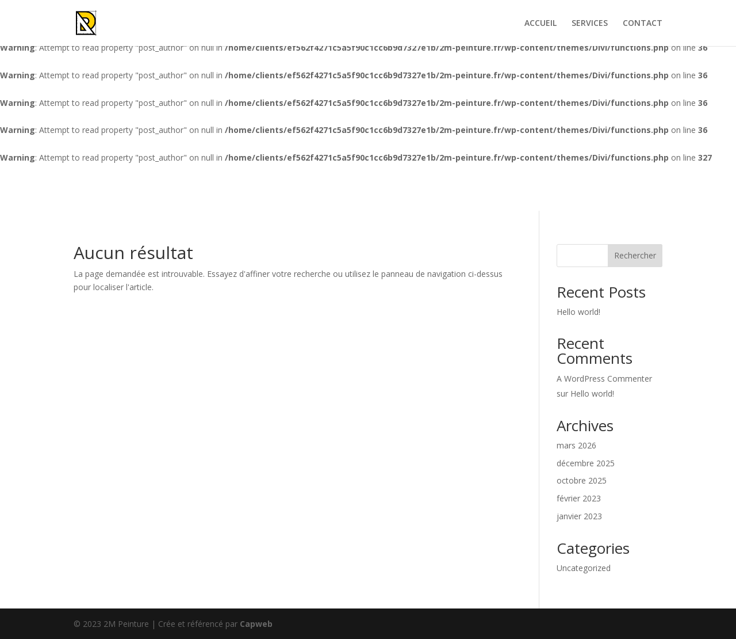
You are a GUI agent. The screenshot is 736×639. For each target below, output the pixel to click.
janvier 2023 (579, 516)
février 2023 (579, 498)
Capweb (256, 623)
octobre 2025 (582, 480)
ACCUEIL (540, 23)
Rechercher (635, 255)
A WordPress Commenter (604, 378)
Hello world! (578, 311)
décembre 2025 (586, 463)
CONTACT (642, 23)
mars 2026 (576, 445)
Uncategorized (584, 567)
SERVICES (590, 23)
